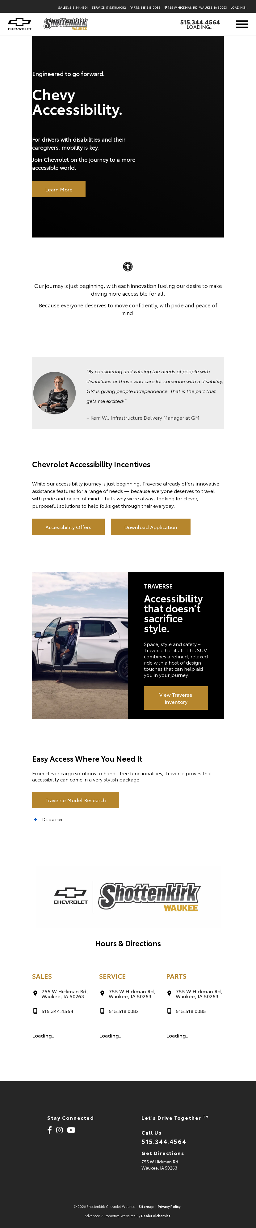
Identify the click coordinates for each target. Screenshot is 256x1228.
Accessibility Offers (68, 526)
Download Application (150, 526)
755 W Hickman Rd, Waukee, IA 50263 (196, 7)
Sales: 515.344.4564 (73, 7)
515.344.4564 (200, 21)
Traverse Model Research (75, 799)
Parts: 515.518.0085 (145, 7)
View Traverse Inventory (175, 698)
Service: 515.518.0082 (109, 7)
